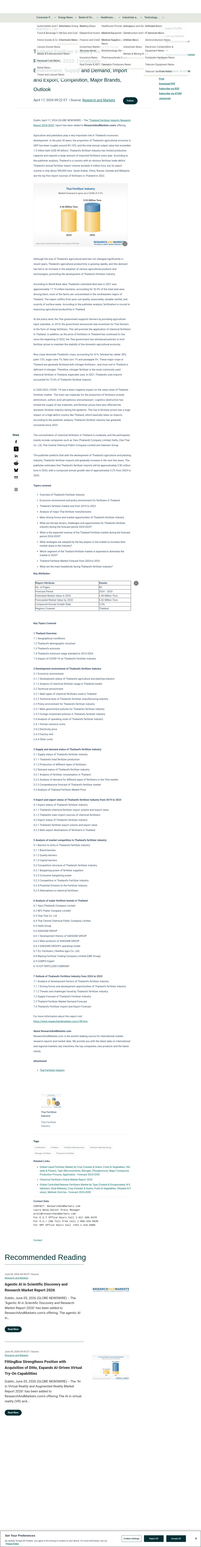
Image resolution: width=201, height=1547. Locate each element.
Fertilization (40, 1147)
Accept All (176, 1539)
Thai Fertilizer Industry (52, 1070)
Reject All (153, 1539)
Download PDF (167, 83)
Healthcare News (108, 17)
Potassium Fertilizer (65, 1153)
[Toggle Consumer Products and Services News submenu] (55, 17)
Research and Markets (98, 100)
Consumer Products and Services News (44, 17)
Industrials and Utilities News (130, 17)
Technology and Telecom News (152, 17)
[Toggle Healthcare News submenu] (119, 17)
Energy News (65, 17)
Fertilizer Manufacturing (100, 1147)
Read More (13, 1329)
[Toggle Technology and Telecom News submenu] (163, 17)
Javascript (165, 98)
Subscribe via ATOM (170, 93)
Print (161, 78)
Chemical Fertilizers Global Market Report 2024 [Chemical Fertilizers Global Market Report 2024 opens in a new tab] (66, 1179)
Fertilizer (55, 1147)
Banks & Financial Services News (87, 17)
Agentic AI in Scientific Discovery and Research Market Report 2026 (36, 1287)
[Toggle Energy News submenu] (75, 17)
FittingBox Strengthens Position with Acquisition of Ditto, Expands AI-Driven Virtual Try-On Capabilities (43, 1367)
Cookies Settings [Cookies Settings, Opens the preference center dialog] (131, 1539)
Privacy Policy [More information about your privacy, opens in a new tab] (12, 1544)
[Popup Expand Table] (136, 583)
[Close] (196, 1538)
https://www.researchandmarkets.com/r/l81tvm (60, 1021)
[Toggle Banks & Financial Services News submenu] (97, 17)
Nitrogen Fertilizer (43, 1153)
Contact (37, 1240)
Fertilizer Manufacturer (74, 1147)
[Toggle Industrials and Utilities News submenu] (141, 17)
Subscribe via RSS (169, 88)
